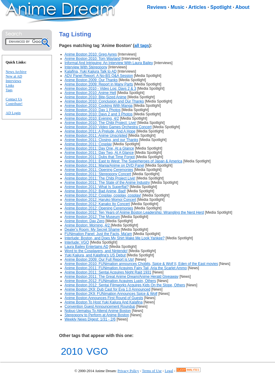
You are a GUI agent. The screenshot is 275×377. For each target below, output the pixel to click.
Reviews (157, 7)
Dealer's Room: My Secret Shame (92, 229)
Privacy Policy (128, 371)
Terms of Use (151, 371)
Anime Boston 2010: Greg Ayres (91, 54)
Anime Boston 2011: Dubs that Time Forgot (100, 157)
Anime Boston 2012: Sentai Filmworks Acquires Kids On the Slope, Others (125, 285)
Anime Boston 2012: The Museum (92, 217)
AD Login (13, 113)
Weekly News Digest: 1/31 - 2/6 (90, 319)
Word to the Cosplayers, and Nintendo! (96, 251)
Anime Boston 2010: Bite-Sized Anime (96, 97)
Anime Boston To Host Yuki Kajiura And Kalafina (104, 302)
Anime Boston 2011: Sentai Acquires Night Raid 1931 (108, 272)
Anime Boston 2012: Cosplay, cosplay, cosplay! (103, 195)
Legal (169, 371)
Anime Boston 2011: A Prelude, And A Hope (100, 131)
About (242, 7)
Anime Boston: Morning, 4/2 (88, 225)
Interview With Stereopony (86, 67)
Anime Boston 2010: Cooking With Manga (99, 105)
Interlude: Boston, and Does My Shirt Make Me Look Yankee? (115, 238)
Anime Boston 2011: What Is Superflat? (97, 187)
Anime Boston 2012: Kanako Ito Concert (97, 204)
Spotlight (220, 7)
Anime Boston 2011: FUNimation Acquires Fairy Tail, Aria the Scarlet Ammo (126, 268)
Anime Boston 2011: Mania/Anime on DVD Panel (104, 165)
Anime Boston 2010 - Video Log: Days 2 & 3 (100, 88)
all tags (141, 45)
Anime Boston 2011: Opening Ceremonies (99, 170)
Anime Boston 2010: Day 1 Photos (93, 110)
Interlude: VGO (77, 242)
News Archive (16, 72)
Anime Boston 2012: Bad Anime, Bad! (95, 191)
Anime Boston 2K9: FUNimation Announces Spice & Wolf (111, 294)
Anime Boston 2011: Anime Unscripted (96, 135)
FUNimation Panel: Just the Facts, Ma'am (98, 234)
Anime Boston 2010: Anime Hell (90, 93)
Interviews (13, 81)
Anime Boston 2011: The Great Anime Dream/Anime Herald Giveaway (122, 276)
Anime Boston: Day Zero (85, 221)
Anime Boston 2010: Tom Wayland (93, 58)
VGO (97, 351)
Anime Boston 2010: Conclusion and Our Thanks (104, 101)
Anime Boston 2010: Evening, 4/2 (92, 118)
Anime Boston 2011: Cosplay (88, 144)
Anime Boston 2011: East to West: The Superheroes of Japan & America (124, 161)
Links (10, 85)
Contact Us (14, 99)
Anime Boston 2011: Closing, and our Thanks (101, 140)
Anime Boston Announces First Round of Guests (104, 298)
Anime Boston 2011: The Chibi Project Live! (100, 178)
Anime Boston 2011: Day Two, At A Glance (99, 152)
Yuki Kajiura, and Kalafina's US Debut (95, 255)
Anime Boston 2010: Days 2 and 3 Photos (99, 114)
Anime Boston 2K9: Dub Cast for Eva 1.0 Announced (107, 289)
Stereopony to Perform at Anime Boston (97, 315)
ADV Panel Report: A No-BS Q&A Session (99, 76)
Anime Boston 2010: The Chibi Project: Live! (100, 123)
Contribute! (14, 104)
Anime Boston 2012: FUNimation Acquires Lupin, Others (110, 281)
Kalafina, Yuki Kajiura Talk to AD (91, 71)
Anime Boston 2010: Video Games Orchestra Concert (108, 127)
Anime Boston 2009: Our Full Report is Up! (99, 259)
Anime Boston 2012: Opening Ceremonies (99, 208)
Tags (9, 90)
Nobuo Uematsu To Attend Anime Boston (98, 311)
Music (177, 7)
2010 (72, 351)
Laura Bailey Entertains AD (86, 247)
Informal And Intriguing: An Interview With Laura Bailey (109, 63)
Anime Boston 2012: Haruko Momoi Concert (100, 200)
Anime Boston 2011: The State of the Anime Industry (107, 182)
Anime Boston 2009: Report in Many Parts (99, 84)
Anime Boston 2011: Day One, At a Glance (99, 148)
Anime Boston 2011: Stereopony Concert (98, 174)
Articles (197, 7)
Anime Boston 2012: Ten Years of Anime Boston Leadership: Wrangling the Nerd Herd (134, 212)
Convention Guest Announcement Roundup (100, 306)
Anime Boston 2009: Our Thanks (91, 80)
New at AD (14, 76)
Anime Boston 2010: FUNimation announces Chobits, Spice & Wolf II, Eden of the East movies (141, 264)
